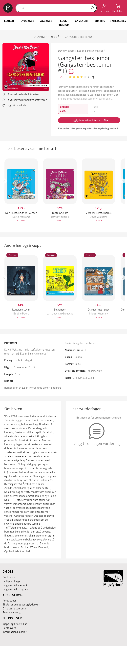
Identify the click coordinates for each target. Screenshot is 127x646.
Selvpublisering (11, 612)
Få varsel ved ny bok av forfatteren (26, 99)
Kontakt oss (9, 600)
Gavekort (81, 21)
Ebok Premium (63, 23)
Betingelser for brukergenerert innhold (99, 417)
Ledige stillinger (11, 581)
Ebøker (9, 21)
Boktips (99, 21)
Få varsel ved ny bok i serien (22, 94)
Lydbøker (27, 21)
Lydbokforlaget (23, 360)
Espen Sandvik (85, 50)
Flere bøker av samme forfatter (32, 148)
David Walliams (67, 50)
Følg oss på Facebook (14, 585)
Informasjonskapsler (14, 631)
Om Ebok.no (9, 577)
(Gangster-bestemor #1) (85, 67)
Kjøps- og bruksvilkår (14, 623)
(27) (91, 76)
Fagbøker (45, 21)
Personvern (9, 627)
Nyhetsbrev (117, 21)
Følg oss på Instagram (15, 589)
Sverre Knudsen (45, 349)
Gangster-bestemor (84, 343)
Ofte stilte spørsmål (14, 608)
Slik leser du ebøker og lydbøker (21, 604)
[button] (6, 190)
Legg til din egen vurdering (96, 443)
